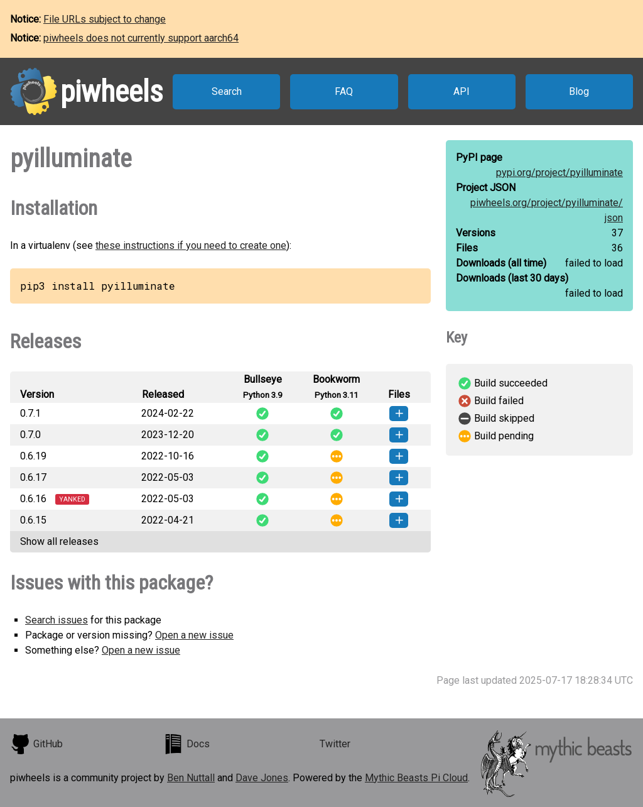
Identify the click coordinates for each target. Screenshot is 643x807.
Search (227, 91)
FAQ (344, 91)
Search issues (56, 620)
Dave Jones (261, 778)
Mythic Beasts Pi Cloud (416, 778)
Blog (579, 91)
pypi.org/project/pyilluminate (559, 172)
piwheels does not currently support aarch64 (141, 38)
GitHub (36, 744)
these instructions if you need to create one (190, 245)
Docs (186, 744)
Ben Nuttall (191, 778)
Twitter (335, 744)
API (461, 91)
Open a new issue (194, 635)
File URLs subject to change (104, 19)
